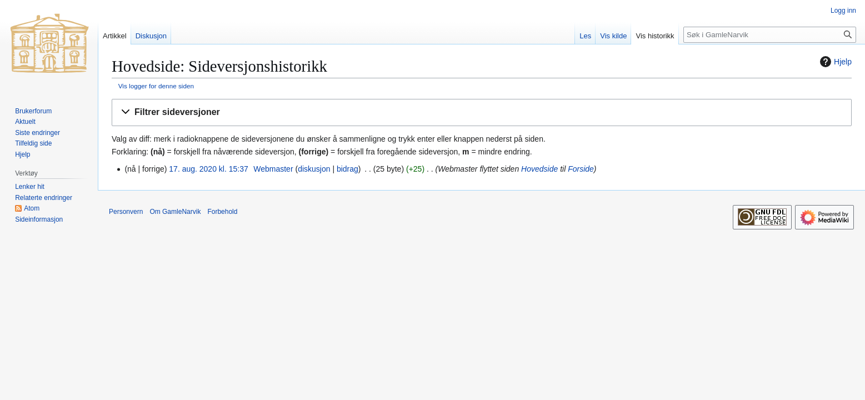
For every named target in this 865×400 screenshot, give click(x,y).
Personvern (126, 212)
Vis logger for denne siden (156, 85)
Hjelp (834, 61)
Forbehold (222, 212)
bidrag (347, 168)
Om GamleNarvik (175, 212)
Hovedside (539, 168)
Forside (581, 168)
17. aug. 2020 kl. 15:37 (208, 168)
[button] (481, 112)
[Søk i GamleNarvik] (769, 35)
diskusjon (314, 168)
